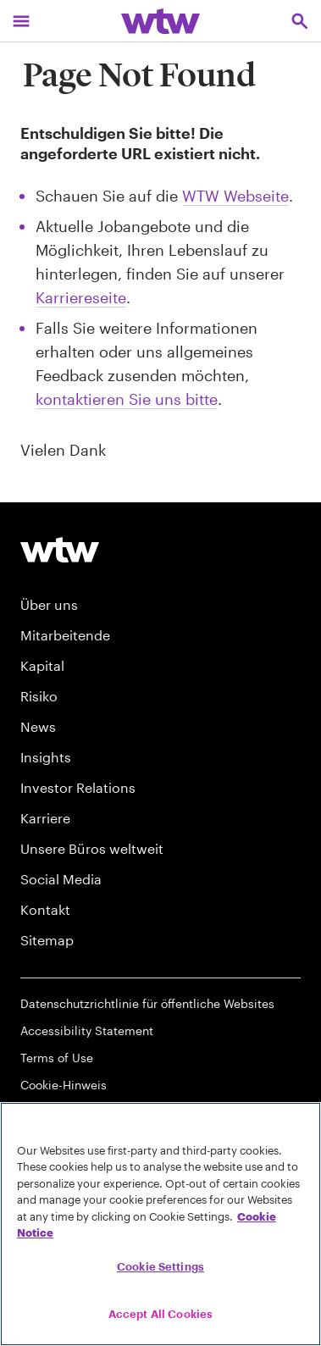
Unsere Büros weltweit (91, 848)
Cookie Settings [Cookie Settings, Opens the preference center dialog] (160, 1266)
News (38, 726)
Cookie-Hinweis (63, 1084)
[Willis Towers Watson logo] (59, 549)
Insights (45, 757)
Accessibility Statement (86, 1030)
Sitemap (47, 940)
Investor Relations (78, 787)
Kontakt (45, 909)
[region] (160, 1224)
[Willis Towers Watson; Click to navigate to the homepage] (160, 21)
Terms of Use (56, 1057)
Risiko (39, 696)
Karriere (45, 818)
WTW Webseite (235, 195)
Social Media (61, 879)
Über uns (49, 604)
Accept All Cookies (160, 1314)
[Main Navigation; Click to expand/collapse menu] (21, 21)
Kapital (42, 665)
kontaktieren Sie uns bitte (127, 399)
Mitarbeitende (65, 635)
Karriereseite (81, 297)
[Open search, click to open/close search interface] (300, 21)
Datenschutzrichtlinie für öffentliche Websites (147, 1003)
